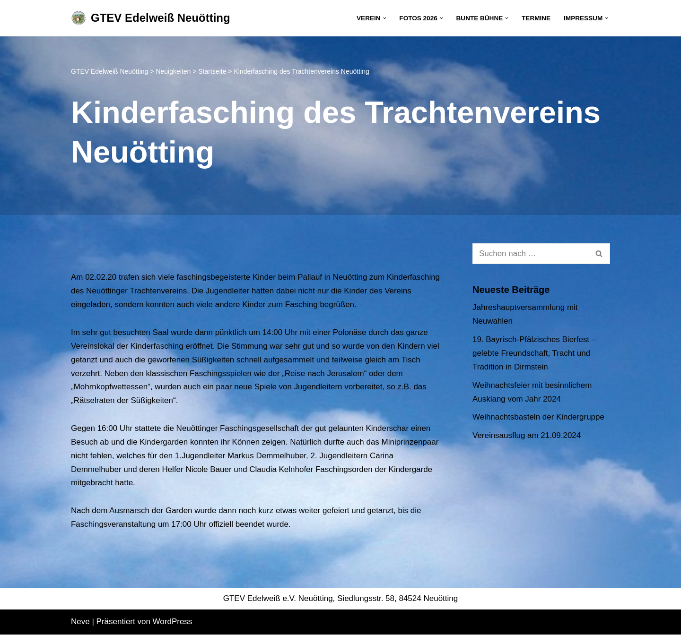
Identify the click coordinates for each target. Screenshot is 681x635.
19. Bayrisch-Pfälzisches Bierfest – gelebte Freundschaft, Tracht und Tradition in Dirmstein (534, 353)
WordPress (172, 622)
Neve (80, 622)
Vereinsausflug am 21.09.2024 (526, 435)
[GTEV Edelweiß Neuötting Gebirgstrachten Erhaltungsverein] (150, 18)
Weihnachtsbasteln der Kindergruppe (538, 417)
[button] (384, 18)
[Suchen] (530, 253)
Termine (536, 18)
